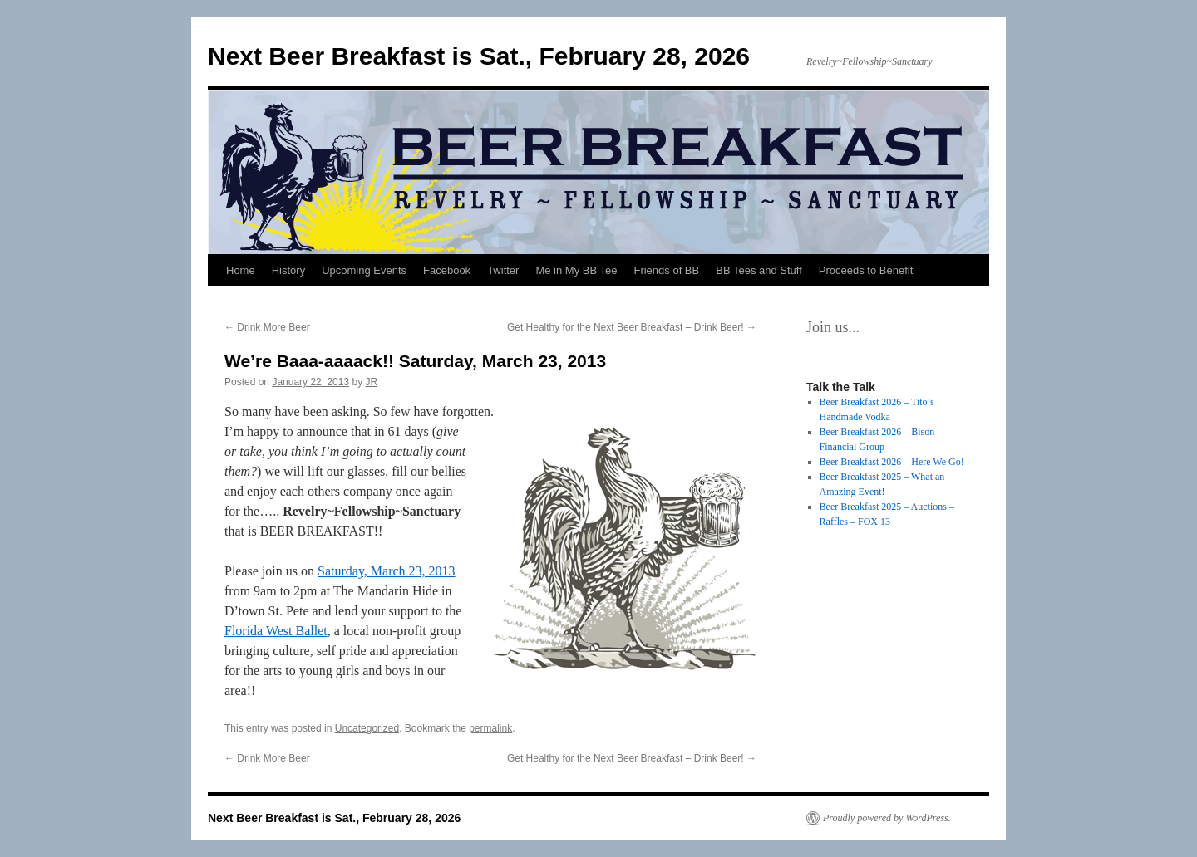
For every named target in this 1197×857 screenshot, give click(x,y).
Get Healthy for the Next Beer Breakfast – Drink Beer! (631, 327)
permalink (490, 728)
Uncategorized (367, 728)
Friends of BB (666, 270)
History (288, 270)
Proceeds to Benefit (866, 270)
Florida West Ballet (276, 631)
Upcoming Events (364, 270)
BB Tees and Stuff (759, 270)
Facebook (446, 270)
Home (240, 270)
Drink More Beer (267, 327)
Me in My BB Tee (576, 270)
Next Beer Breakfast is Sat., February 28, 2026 (479, 56)
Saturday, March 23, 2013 (387, 571)
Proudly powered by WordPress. (887, 818)
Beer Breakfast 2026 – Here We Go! (892, 462)
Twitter (503, 270)
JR (372, 382)
